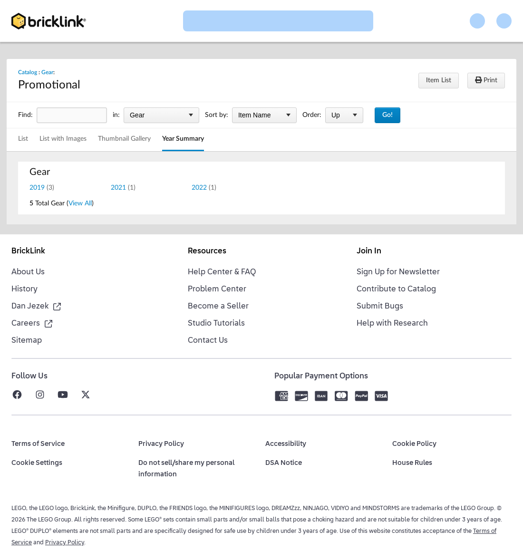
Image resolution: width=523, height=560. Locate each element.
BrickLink (28, 251)
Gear (47, 72)
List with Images (63, 138)
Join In (369, 251)
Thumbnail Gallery (124, 138)
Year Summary (183, 138)
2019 (37, 187)
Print (486, 80)
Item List (438, 80)
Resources (207, 251)
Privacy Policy (64, 543)
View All (80, 203)
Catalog (27, 72)
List (23, 138)
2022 (199, 187)
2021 (118, 187)
